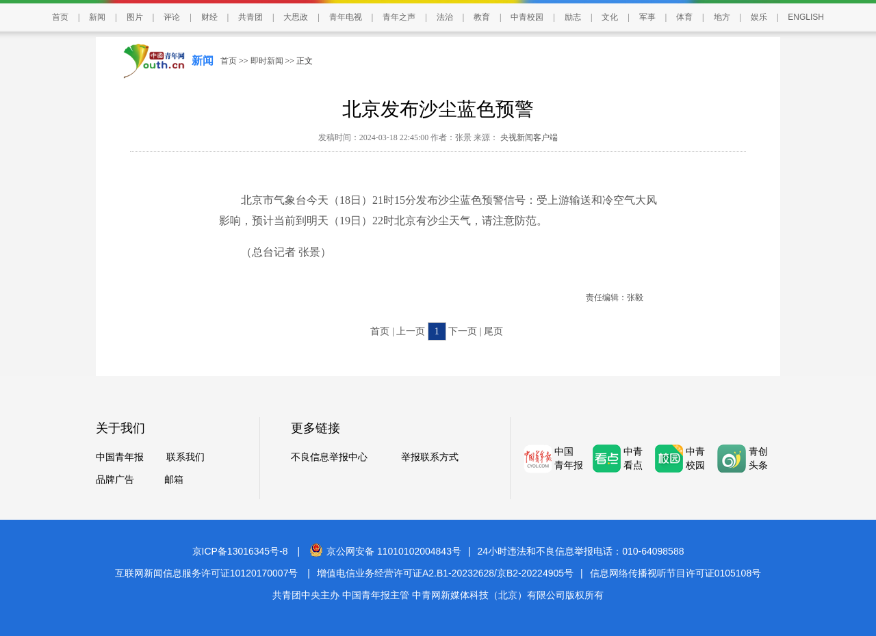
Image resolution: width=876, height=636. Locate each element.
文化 (610, 17)
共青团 (250, 17)
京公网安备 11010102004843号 (385, 551)
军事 (647, 17)
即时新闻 (266, 61)
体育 (684, 17)
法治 (445, 17)
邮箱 (173, 480)
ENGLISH (806, 17)
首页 (60, 17)
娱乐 (759, 17)
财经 (209, 17)
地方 (722, 17)
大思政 (295, 17)
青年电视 (345, 17)
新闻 (97, 17)
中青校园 (527, 17)
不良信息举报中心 (329, 457)
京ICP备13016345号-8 (240, 551)
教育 (482, 17)
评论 (172, 17)
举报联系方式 (430, 457)
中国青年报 (120, 457)
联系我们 (185, 457)
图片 (135, 17)
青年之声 (399, 17)
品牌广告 (115, 480)
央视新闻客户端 (528, 137)
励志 (573, 17)
